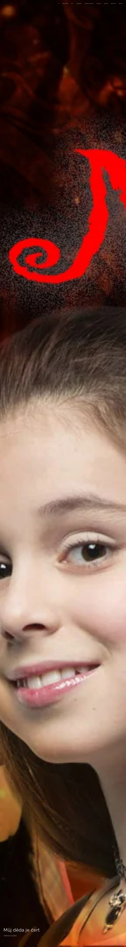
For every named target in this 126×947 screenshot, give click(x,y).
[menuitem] (99, 3)
